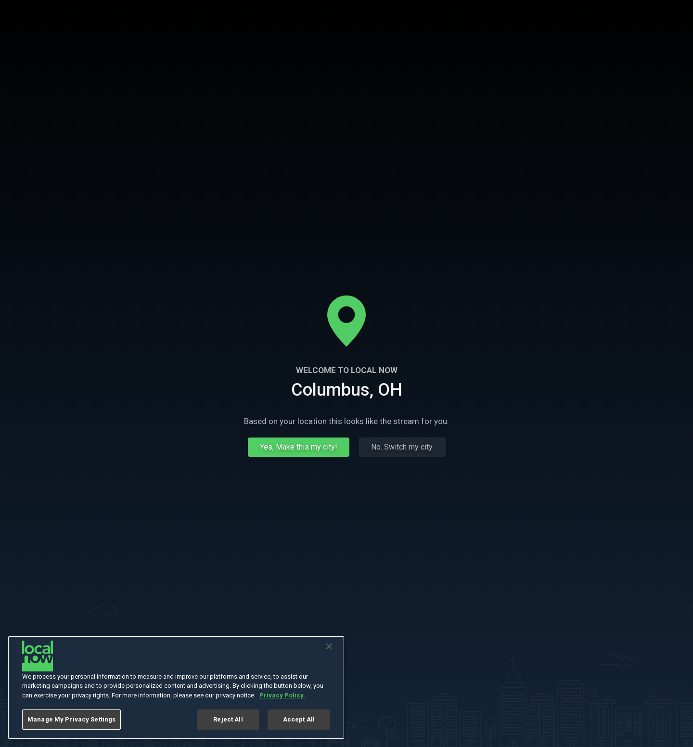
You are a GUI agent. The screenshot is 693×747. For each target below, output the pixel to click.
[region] (176, 687)
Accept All (299, 719)
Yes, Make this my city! (298, 446)
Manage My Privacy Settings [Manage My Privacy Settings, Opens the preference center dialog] (71, 719)
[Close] (329, 646)
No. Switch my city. (402, 446)
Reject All (228, 719)
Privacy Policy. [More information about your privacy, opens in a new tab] (282, 695)
